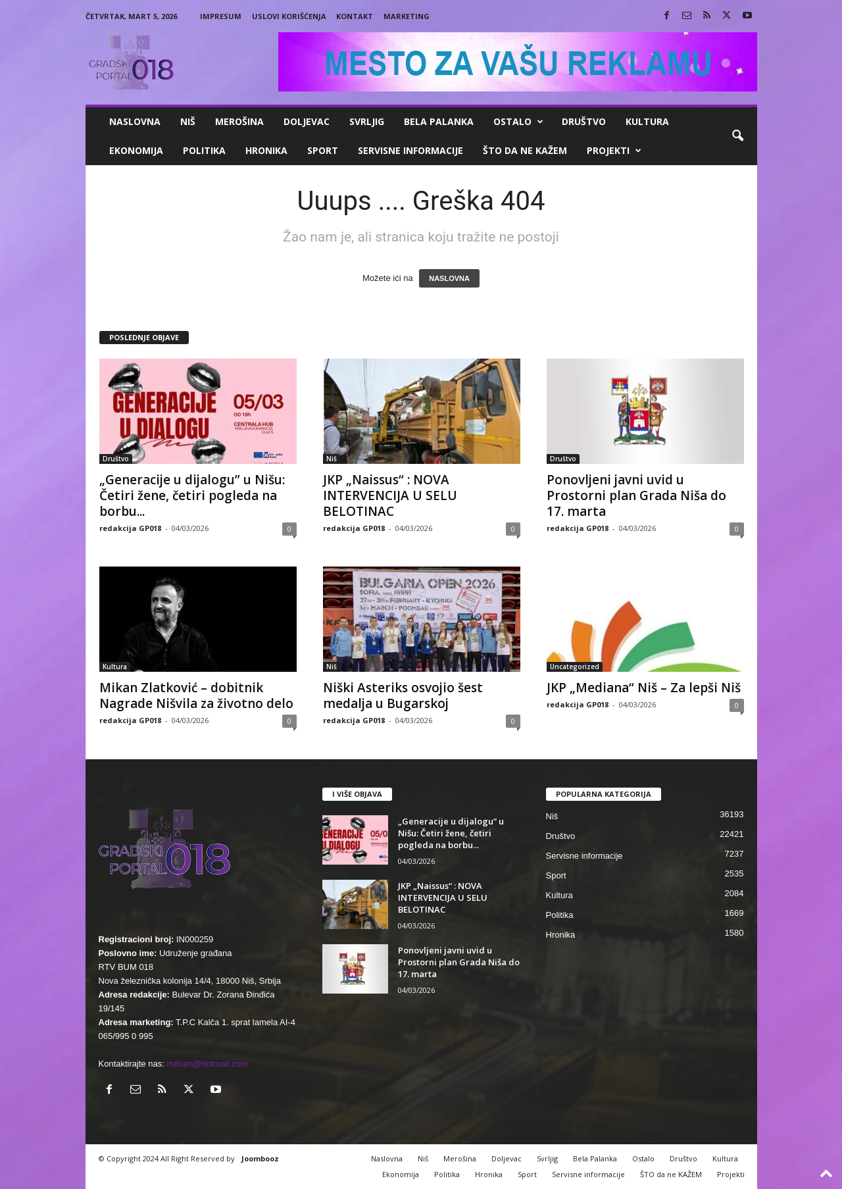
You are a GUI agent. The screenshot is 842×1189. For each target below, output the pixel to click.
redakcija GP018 (130, 528)
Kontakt (354, 16)
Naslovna (135, 121)
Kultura (647, 121)
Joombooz (260, 1158)
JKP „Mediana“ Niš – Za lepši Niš (644, 687)
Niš (187, 121)
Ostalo (518, 121)
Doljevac (307, 121)
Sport (322, 150)
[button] (737, 136)
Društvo (584, 121)
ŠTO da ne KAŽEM (525, 150)
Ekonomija (136, 150)
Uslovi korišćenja (289, 16)
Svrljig (366, 121)
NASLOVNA (449, 278)
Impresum (220, 16)
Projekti (614, 150)
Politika (204, 150)
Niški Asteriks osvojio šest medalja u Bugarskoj (403, 695)
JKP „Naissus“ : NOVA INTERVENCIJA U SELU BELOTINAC (390, 495)
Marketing (407, 16)
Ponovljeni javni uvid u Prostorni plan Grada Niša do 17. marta (636, 495)
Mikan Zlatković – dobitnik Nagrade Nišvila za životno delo (196, 695)
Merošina (239, 121)
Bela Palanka (439, 121)
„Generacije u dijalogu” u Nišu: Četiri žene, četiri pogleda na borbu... (192, 495)
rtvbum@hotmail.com (207, 1064)
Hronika (266, 150)
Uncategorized (574, 666)
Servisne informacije (410, 150)
